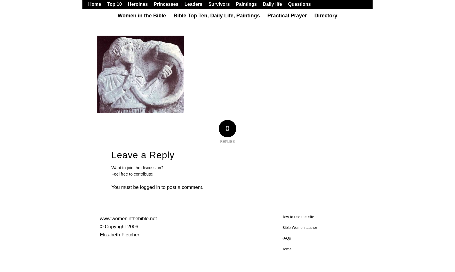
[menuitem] (96, 4)
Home (286, 249)
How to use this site (297, 217)
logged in (150, 187)
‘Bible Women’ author (299, 227)
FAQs (286, 238)
